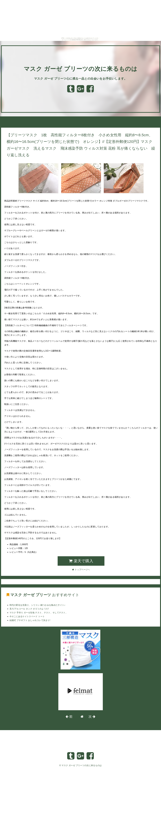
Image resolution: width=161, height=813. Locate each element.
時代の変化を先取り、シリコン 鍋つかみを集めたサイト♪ (37, 605)
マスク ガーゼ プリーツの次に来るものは (80, 68)
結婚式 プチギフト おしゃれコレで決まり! (30, 620)
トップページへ (10, 123)
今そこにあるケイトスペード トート (27, 616)
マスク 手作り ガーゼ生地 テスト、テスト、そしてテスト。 (39, 612)
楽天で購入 (81, 561)
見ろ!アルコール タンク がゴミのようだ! (29, 609)
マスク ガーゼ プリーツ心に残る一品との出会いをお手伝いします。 (80, 78)
